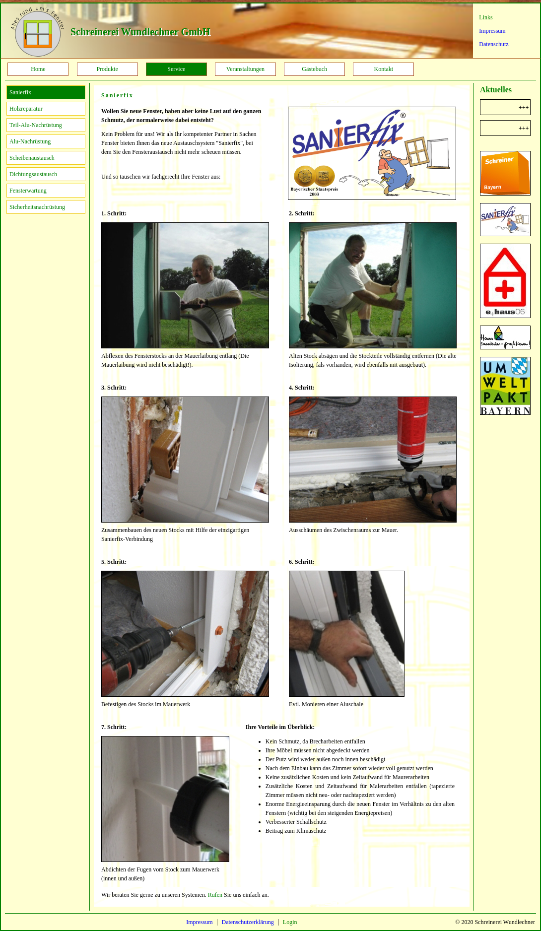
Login (290, 922)
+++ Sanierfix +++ (526, 128)
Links (485, 17)
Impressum (492, 30)
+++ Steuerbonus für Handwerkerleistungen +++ (526, 107)
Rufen (215, 894)
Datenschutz (493, 44)
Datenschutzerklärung (248, 922)
